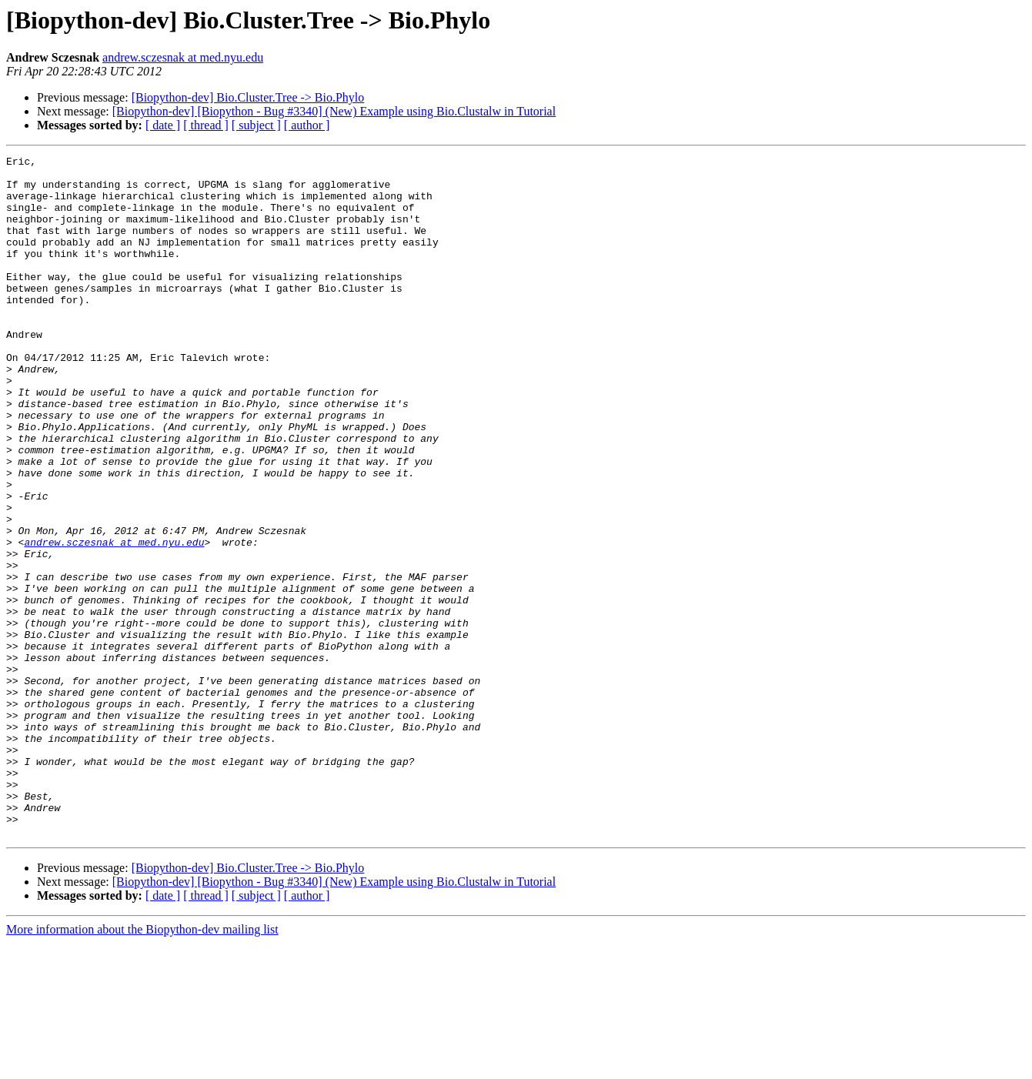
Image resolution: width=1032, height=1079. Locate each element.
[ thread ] (206, 125)
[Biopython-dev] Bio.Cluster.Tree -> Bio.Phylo (248, 97)
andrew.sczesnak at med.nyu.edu (182, 57)
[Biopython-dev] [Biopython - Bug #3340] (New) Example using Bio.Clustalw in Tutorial (334, 111)
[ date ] (162, 125)
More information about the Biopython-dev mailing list (142, 1065)
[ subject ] (256, 125)
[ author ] (307, 125)
